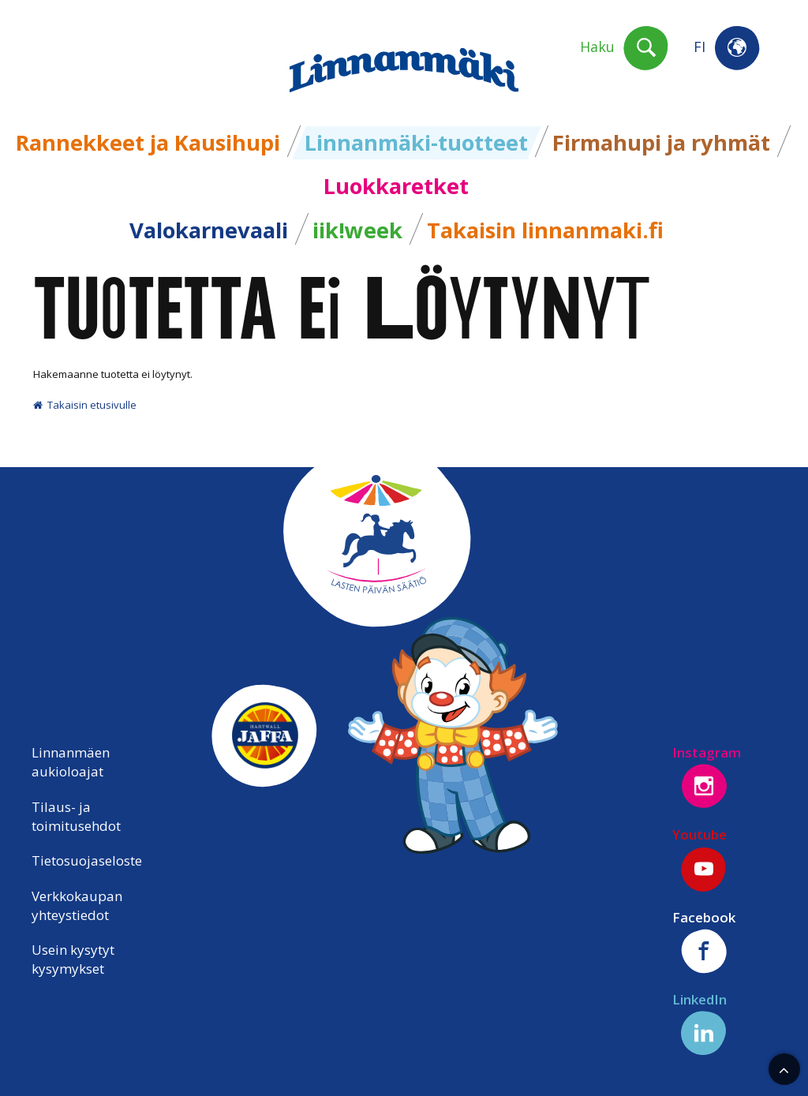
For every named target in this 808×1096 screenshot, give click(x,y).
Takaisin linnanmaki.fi (545, 230)
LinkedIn (700, 1023)
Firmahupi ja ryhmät (661, 142)
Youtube (700, 858)
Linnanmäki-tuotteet (416, 142)
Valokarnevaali (208, 230)
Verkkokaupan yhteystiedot (77, 905)
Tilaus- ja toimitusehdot (76, 816)
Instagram (706, 776)
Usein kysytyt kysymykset (73, 959)
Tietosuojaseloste (87, 860)
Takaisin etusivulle (85, 405)
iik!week (357, 230)
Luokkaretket (396, 185)
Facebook (703, 941)
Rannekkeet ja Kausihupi (148, 142)
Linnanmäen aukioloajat (71, 761)
